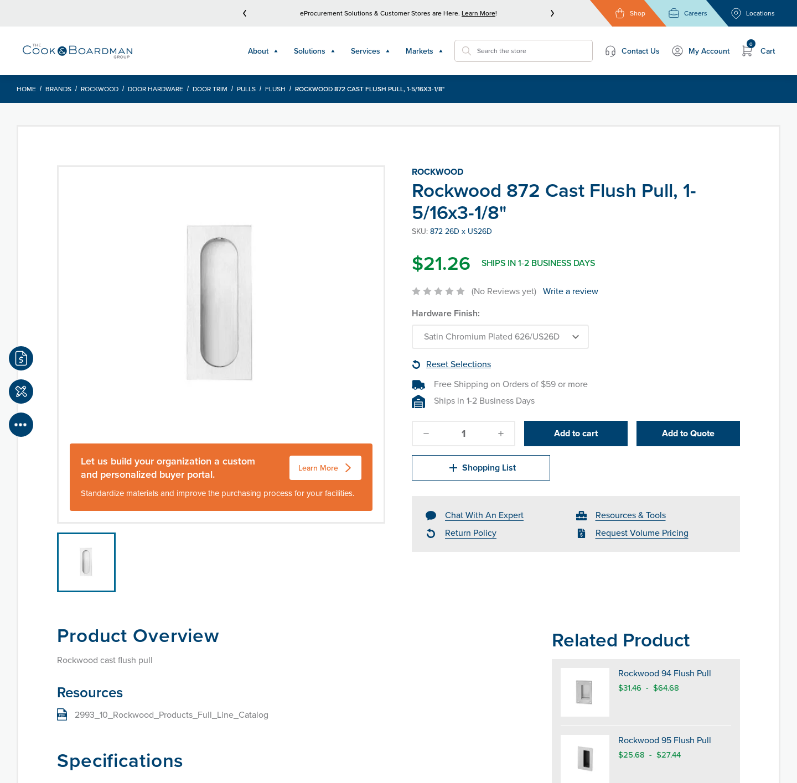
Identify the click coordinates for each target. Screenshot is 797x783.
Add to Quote (688, 433)
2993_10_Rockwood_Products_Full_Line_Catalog (171, 714)
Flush (275, 89)
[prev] (244, 13)
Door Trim (210, 89)
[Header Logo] (77, 51)
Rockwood (99, 89)
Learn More (478, 13)
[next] (552, 13)
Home (26, 89)
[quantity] (464, 433)
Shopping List (481, 467)
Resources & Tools (631, 515)
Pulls (246, 89)
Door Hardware (155, 89)
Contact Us (632, 51)
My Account (700, 51)
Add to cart (576, 433)
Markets (424, 50)
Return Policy (470, 532)
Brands (58, 89)
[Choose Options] (500, 337)
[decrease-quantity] (426, 433)
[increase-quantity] (500, 433)
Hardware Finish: (446, 313)
